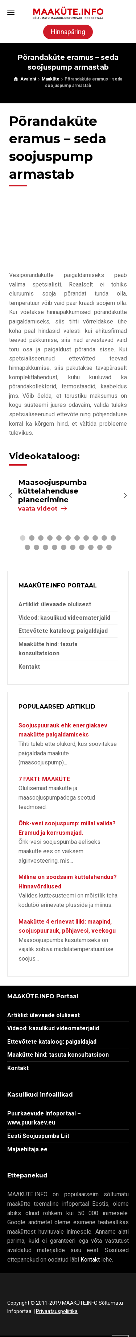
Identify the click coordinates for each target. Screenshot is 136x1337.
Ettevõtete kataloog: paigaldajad (63, 630)
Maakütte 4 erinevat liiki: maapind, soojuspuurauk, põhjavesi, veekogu (67, 926)
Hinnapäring (68, 32)
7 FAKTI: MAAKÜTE (44, 779)
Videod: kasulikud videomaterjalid (64, 617)
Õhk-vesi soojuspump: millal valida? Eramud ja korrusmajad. (67, 828)
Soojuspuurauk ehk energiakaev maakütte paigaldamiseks (62, 730)
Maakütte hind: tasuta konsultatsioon (58, 1054)
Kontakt (29, 666)
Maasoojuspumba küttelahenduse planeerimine (52, 491)
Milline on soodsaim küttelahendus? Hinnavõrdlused (67, 882)
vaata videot (37, 508)
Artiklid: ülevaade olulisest (54, 604)
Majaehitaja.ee (27, 1149)
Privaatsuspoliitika (57, 1311)
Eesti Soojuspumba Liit (38, 1135)
